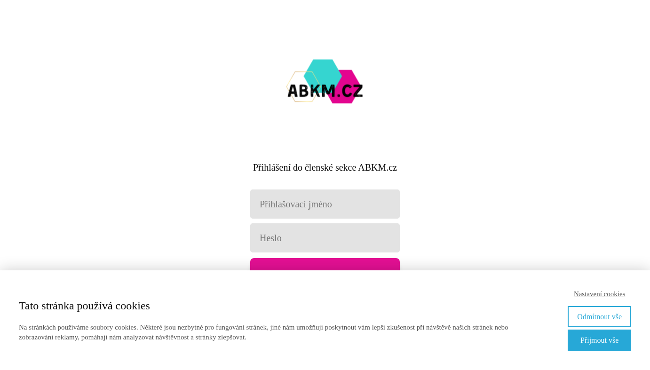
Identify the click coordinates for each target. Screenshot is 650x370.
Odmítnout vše (599, 317)
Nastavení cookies (600, 294)
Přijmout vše (599, 340)
